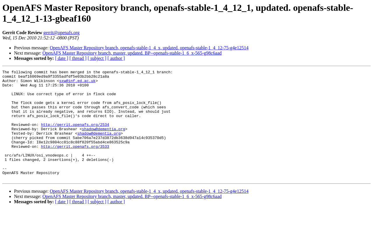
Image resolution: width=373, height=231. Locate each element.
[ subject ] (97, 58)
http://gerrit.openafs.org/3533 (75, 162)
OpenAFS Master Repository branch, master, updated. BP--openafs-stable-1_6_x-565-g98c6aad (132, 53)
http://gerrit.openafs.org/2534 (75, 135)
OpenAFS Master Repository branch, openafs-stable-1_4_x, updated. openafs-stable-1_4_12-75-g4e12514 (149, 47)
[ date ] (61, 58)
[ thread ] (78, 58)
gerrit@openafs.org (61, 32)
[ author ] (116, 58)
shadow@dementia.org (103, 141)
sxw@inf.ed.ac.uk (77, 83)
